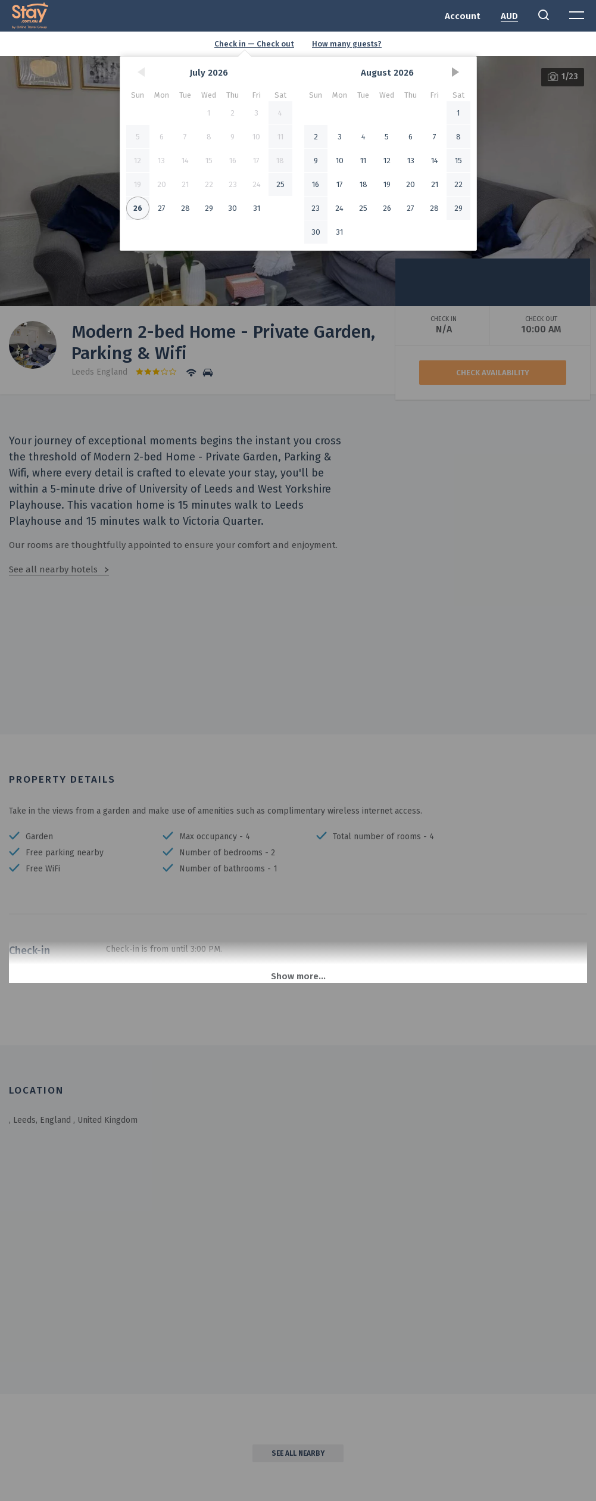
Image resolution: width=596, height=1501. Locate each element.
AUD (509, 16)
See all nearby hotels (53, 569)
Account (462, 16)
